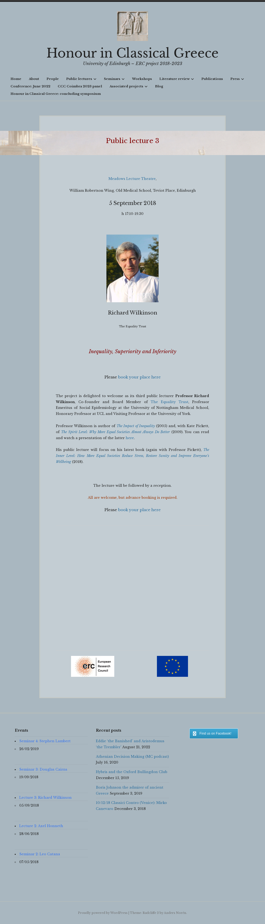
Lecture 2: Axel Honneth (41, 826)
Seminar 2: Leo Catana (39, 854)
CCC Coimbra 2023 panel (80, 86)
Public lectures (81, 79)
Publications (212, 79)
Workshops (142, 79)
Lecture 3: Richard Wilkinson (45, 797)
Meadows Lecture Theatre (132, 179)
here (130, 438)
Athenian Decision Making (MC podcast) (132, 756)
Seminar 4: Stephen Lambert (45, 741)
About (34, 79)
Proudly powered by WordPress (103, 913)
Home (16, 79)
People (53, 79)
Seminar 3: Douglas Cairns (43, 769)
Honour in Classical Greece (132, 53)
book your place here (139, 377)
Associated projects (129, 86)
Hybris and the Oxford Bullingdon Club (131, 772)
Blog (159, 86)
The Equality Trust (169, 402)
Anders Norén (175, 913)
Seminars (114, 79)
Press (237, 79)
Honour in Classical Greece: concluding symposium (56, 94)
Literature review (176, 79)
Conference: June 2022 (30, 86)
